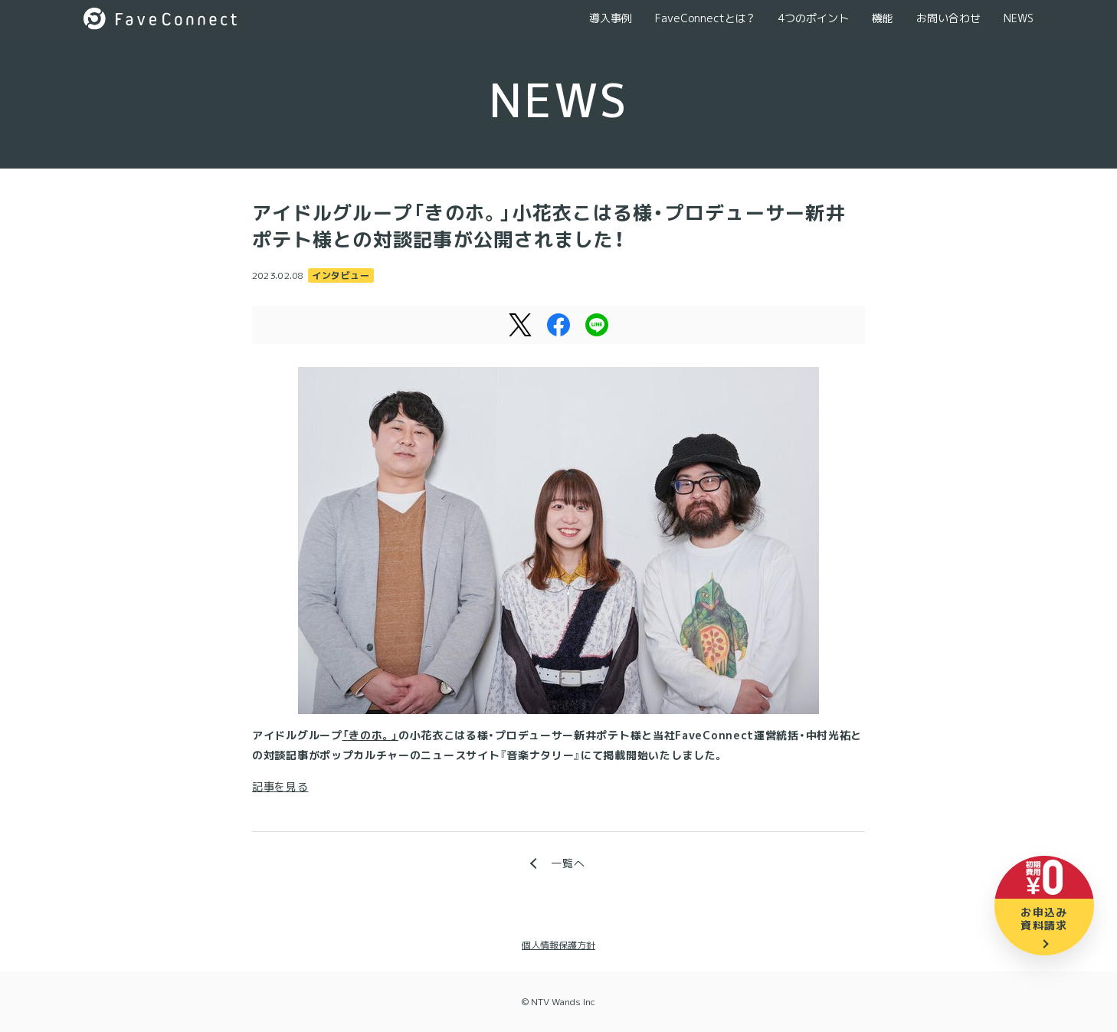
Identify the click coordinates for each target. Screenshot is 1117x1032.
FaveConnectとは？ (705, 18)
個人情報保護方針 (558, 945)
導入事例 (610, 18)
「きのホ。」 (370, 735)
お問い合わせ (948, 18)
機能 (882, 18)
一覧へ (568, 863)
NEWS (1018, 18)
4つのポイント (813, 18)
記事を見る (280, 786)
